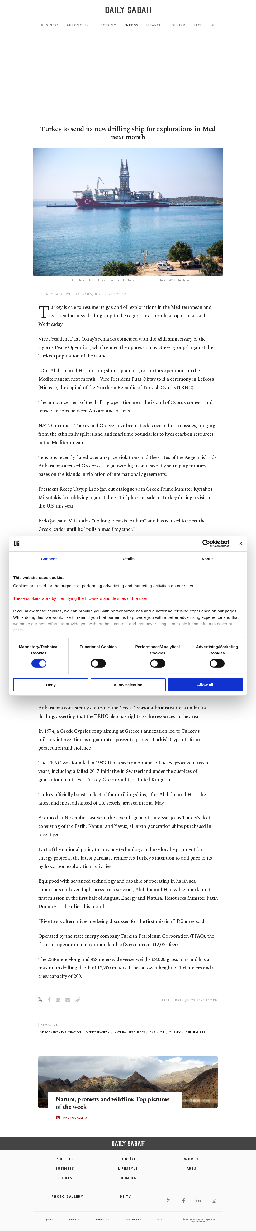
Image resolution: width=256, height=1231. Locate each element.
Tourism (177, 25)
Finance (153, 25)
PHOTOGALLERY (75, 1118)
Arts (191, 1168)
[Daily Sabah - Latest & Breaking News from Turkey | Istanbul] (128, 10)
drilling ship (195, 1032)
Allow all (205, 684)
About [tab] (207, 558)
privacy (74, 1219)
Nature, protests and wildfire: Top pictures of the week (104, 1103)
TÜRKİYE (128, 1159)
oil (162, 1032)
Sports (64, 1178)
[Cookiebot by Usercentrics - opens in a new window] (206, 543)
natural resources (129, 1032)
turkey (175, 1032)
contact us (133, 1219)
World (191, 1159)
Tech (198, 25)
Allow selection (127, 684)
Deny (51, 684)
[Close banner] (241, 543)
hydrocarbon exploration (59, 1032)
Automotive (79, 25)
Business (50, 25)
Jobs (49, 1219)
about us (102, 1219)
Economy (107, 25)
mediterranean (98, 1032)
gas (152, 1032)
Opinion (128, 1178)
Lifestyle (128, 1168)
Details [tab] (128, 558)
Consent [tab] (49, 558)
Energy (131, 25)
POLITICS (65, 1159)
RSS (159, 1219)
